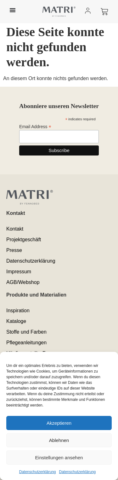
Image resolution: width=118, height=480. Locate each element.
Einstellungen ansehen (59, 457)
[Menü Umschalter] (12, 10)
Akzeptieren (59, 423)
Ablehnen (59, 440)
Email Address (35, 126)
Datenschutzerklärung (37, 472)
